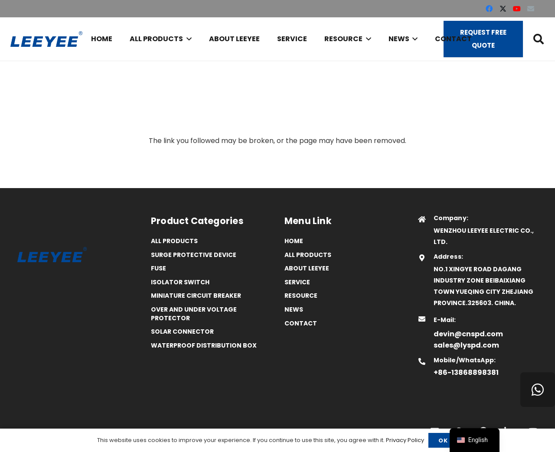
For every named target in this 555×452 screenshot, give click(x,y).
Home (293, 241)
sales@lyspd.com (466, 345)
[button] (187, 39)
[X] (503, 9)
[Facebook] (489, 9)
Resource (300, 295)
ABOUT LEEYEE (306, 268)
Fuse (158, 268)
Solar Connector (182, 331)
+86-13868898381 (466, 372)
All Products (174, 241)
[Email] (531, 9)
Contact (300, 323)
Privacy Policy (405, 440)
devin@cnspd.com (468, 334)
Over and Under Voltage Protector (194, 313)
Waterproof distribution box (204, 345)
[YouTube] (517, 9)
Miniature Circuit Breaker (196, 295)
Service (297, 282)
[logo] (46, 39)
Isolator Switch (180, 282)
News (293, 309)
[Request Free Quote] (483, 39)
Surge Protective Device (193, 254)
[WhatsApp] (537, 389)
